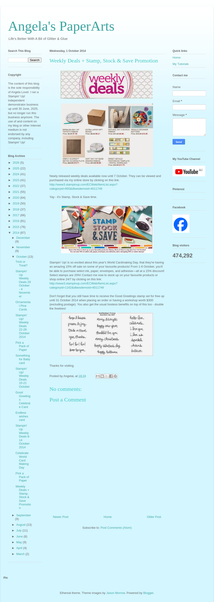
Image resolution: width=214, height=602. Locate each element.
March (21, 554)
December (23, 237)
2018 (16, 209)
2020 (16, 197)
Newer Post (60, 517)
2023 (16, 180)
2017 (16, 215)
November (23, 247)
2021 (16, 192)
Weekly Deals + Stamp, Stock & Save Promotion (23, 497)
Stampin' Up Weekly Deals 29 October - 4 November (23, 283)
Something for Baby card (22, 359)
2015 (16, 227)
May (19, 542)
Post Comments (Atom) (116, 527)
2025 (16, 168)
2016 (16, 221)
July (19, 530)
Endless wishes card (21, 416)
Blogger (148, 593)
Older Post (154, 517)
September (23, 515)
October (22, 256)
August (21, 524)
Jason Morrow (115, 593)
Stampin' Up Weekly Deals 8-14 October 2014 (22, 436)
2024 (16, 174)
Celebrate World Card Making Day (22, 460)
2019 (16, 203)
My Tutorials (181, 64)
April (19, 548)
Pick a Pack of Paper (22, 346)
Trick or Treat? (21, 263)
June (20, 536)
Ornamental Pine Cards (22, 305)
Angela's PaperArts (61, 26)
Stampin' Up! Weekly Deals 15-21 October (22, 377)
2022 (16, 186)
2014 (16, 232)
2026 (16, 162)
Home (108, 517)
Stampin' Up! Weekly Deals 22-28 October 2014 (22, 326)
